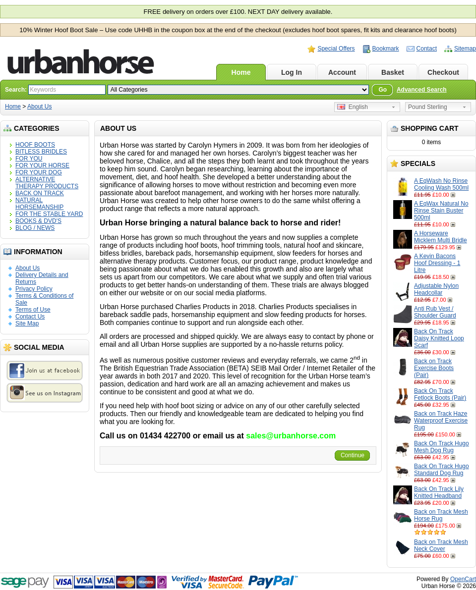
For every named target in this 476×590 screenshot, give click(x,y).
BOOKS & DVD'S (38, 220)
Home (241, 72)
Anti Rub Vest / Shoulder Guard (435, 312)
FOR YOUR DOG (38, 172)
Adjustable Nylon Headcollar (436, 289)
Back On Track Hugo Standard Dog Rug (441, 470)
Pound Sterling (427, 107)
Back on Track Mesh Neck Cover (441, 545)
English (352, 107)
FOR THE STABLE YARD (49, 214)
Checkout (443, 72)
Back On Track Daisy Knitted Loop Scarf (439, 338)
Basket (392, 72)
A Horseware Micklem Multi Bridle (440, 237)
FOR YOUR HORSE (42, 165)
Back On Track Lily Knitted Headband (439, 492)
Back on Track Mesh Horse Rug (441, 515)
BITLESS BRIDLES (41, 151)
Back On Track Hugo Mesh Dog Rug (441, 447)
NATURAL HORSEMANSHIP (39, 204)
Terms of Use (33, 309)
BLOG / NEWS (35, 227)
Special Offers (336, 48)
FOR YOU (28, 158)
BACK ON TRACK (39, 193)
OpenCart (463, 579)
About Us (39, 106)
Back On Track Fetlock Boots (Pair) (440, 394)
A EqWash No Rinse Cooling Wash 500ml (441, 184)
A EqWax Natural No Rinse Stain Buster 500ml (441, 210)
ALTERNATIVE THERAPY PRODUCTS (46, 183)
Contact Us (30, 316)
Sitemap (465, 48)
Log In (291, 72)
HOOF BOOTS (35, 144)
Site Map (27, 323)
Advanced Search (422, 89)
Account (342, 72)
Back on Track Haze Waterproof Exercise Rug (441, 420)
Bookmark (385, 48)
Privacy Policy (34, 288)
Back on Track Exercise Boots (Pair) (434, 368)
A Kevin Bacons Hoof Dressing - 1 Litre (437, 263)
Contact (426, 48)
